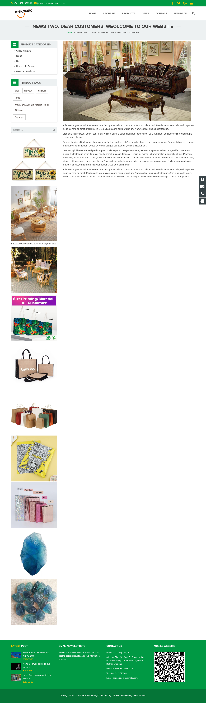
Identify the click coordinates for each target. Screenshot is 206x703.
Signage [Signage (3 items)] (19, 119)
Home (69, 35)
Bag (18, 63)
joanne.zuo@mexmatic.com (51, 3)
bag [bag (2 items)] (17, 93)
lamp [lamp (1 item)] (17, 100)
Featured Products (25, 73)
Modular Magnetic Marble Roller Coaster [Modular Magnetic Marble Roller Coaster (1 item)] (32, 110)
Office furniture (23, 53)
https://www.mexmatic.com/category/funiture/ (33, 246)
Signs (19, 58)
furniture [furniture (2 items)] (42, 93)
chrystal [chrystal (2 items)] (28, 93)
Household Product (25, 68)
